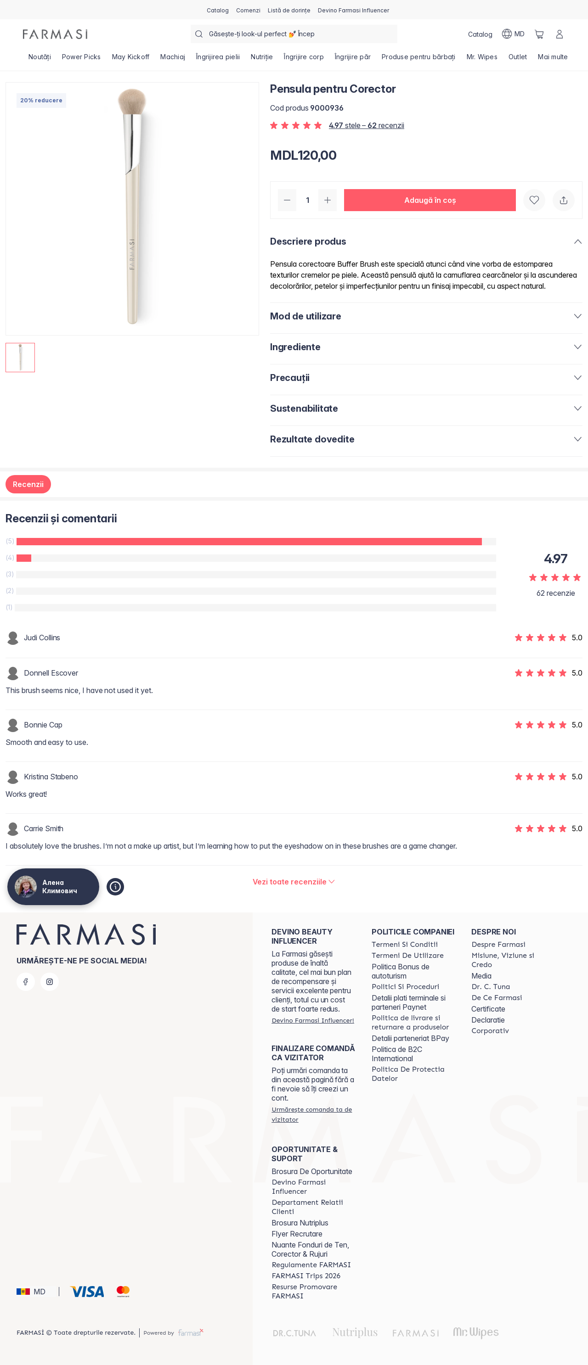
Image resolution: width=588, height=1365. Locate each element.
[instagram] (49, 982)
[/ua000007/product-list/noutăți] (40, 60)
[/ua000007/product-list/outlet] (518, 60)
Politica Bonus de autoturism (401, 971)
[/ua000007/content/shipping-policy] (413, 1022)
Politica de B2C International (397, 1054)
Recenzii (28, 484)
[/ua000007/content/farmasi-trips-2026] (305, 1276)
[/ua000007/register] (248, 9)
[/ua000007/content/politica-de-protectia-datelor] (413, 1074)
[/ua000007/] (55, 34)
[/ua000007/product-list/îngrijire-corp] (303, 60)
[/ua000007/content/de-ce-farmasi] (496, 997)
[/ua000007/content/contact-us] (313, 1207)
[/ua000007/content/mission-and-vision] (513, 960)
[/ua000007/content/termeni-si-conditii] (405, 944)
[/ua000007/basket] (539, 33)
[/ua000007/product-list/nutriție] (261, 60)
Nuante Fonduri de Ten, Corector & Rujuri (310, 1249)
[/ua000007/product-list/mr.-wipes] (482, 60)
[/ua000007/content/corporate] (490, 1030)
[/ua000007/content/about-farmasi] (498, 944)
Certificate (488, 1008)
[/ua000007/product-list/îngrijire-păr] (352, 60)
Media (481, 975)
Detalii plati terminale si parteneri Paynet (409, 1002)
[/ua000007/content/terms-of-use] (408, 955)
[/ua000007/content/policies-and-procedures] (405, 986)
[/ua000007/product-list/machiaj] (173, 60)
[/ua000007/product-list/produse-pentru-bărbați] (418, 60)
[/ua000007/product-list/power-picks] (82, 60)
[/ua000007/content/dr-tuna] (490, 986)
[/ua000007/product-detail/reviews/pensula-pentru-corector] (294, 881)
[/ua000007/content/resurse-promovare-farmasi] (313, 1291)
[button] (430, 200)
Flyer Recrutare (296, 1233)
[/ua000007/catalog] (217, 9)
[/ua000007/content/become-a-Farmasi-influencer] (313, 1187)
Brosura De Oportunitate (311, 1171)
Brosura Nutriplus (299, 1222)
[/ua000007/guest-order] (313, 1114)
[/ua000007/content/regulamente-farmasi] (311, 1265)
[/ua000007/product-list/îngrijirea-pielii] (218, 60)
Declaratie (488, 1019)
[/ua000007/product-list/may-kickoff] (131, 60)
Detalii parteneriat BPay (410, 1038)
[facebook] (26, 982)
